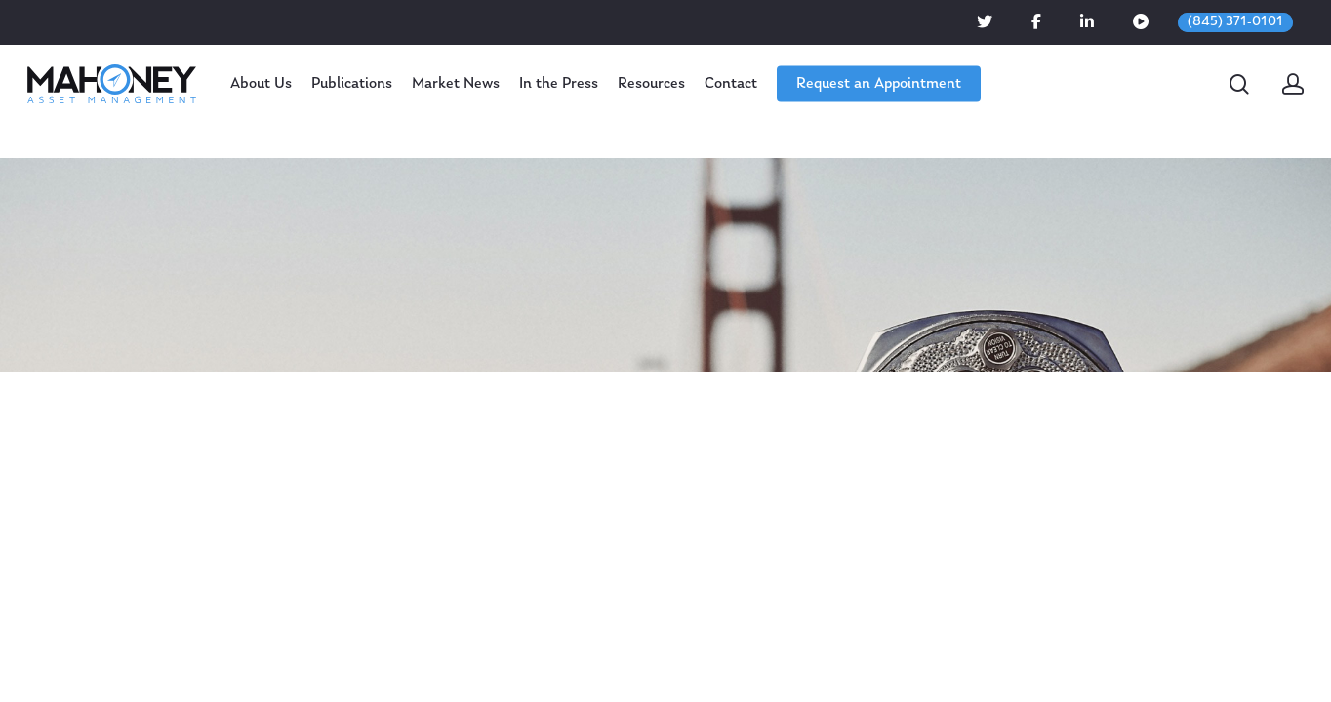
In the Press (558, 84)
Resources (651, 84)
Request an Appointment (878, 84)
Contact (731, 84)
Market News (456, 84)
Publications (351, 84)
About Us (261, 84)
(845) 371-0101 (1235, 22)
